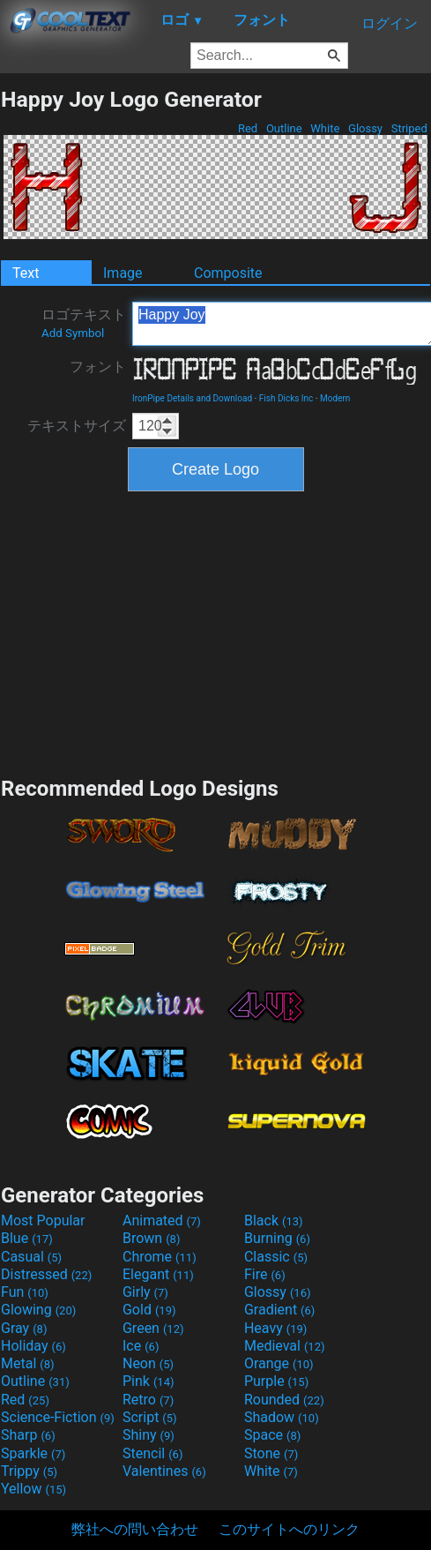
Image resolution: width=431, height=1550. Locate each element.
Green (153, 1328)
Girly (145, 1292)
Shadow (281, 1417)
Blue (27, 1238)
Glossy (365, 128)
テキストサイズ (76, 425)
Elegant (158, 1274)
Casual (31, 1256)
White (325, 128)
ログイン (389, 23)
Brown (151, 1238)
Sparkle (33, 1453)
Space (272, 1434)
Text (25, 273)
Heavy (275, 1328)
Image (123, 273)
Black (273, 1220)
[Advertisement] (216, 631)
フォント (98, 366)
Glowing (38, 1309)
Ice (141, 1345)
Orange (279, 1363)
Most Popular (43, 1220)
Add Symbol (72, 333)
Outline (284, 128)
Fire (265, 1274)
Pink (149, 1381)
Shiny (149, 1434)
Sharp (28, 1434)
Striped (409, 128)
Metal (28, 1363)
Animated (162, 1220)
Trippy (29, 1471)
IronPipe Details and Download (192, 398)
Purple (276, 1381)
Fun (24, 1292)
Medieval (284, 1345)
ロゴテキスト (83, 323)
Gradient (279, 1309)
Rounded (284, 1399)
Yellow (33, 1488)
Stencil (152, 1453)
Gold (149, 1309)
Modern (335, 398)
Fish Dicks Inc (286, 398)
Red (248, 128)
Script (150, 1417)
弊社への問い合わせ (134, 1529)
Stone (271, 1453)
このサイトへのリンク (289, 1529)
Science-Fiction (58, 1417)
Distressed (46, 1274)
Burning (277, 1238)
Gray (24, 1328)
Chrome (160, 1256)
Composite (228, 273)
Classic (276, 1256)
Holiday (33, 1345)
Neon (148, 1363)
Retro (148, 1399)
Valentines (164, 1471)
